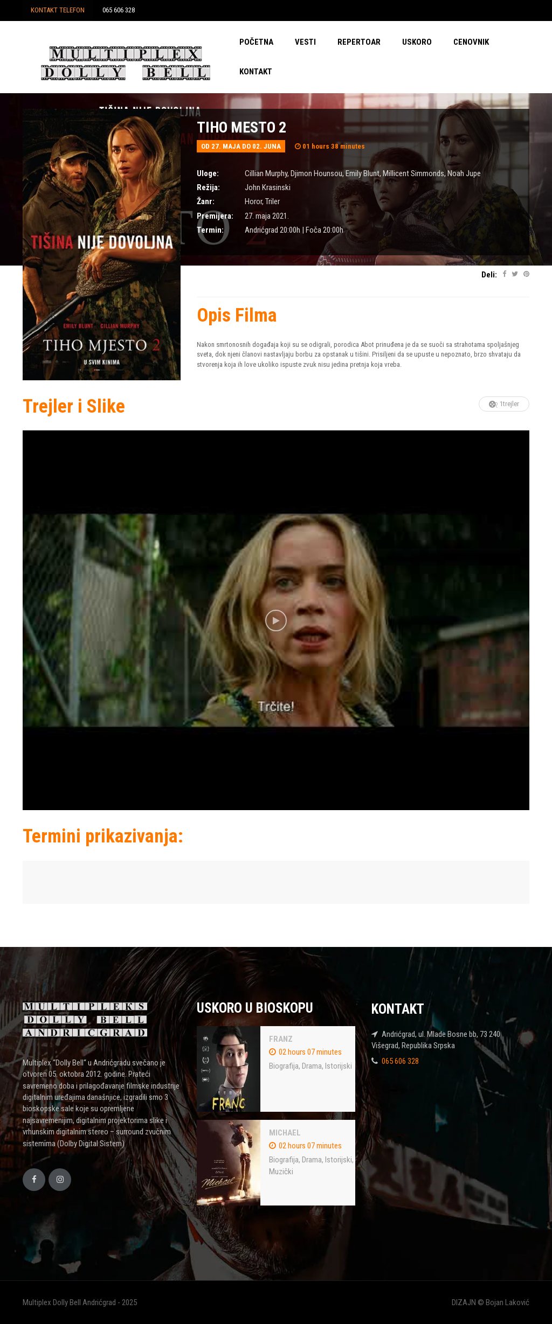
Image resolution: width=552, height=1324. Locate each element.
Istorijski (338, 1066)
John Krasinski (268, 187)
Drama (312, 1066)
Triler (272, 201)
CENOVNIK (471, 42)
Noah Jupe (464, 173)
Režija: (208, 187)
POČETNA (256, 42)
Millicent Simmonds (413, 173)
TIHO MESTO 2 (241, 127)
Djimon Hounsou (316, 173)
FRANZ (281, 1039)
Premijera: (215, 216)
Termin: (210, 230)
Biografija (284, 1066)
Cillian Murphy (266, 173)
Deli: (489, 275)
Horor (253, 201)
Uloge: (208, 173)
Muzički (281, 1171)
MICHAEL (285, 1133)
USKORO (417, 42)
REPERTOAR (359, 42)
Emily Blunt (363, 173)
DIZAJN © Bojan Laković (490, 1302)
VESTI (305, 42)
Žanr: (206, 201)
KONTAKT (255, 71)
